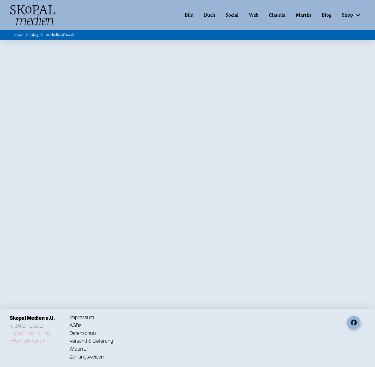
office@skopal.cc (27, 341)
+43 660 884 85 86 (30, 333)
